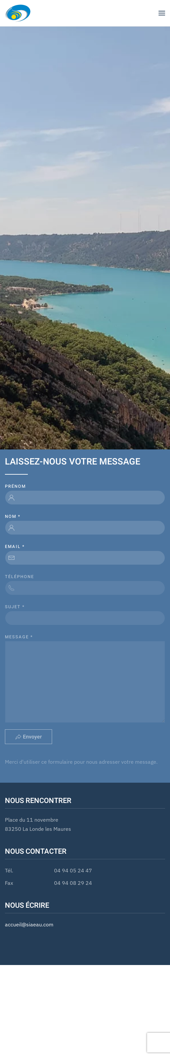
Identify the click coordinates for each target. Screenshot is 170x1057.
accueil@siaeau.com (29, 924)
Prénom (15, 486)
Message (19, 637)
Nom (13, 516)
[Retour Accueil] (18, 13)
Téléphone (19, 577)
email (15, 546)
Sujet (15, 607)
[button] (162, 13)
